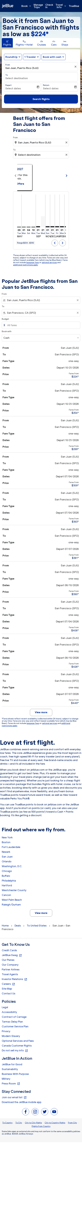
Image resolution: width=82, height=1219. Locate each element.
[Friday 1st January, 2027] (57, 226)
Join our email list (14, 1097)
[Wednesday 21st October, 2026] (43, 221)
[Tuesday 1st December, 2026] (52, 226)
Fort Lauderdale (11, 847)
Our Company (10, 964)
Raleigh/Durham (11, 904)
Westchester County (14, 890)
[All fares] (42, 325)
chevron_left (54, 243)
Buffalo (6, 875)
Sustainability (10, 1069)
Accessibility (9, 1012)
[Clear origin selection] (67, 142)
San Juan (7, 856)
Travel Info (62, 6)
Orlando (6, 861)
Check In (49, 6)
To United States (37, 925)
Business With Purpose (15, 1073)
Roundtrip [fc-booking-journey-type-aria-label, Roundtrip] (11, 56)
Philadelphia (9, 880)
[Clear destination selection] (67, 154)
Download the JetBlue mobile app (21, 1102)
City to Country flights (55, 1123)
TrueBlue (74, 5)
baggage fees (32, 262)
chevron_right (62, 243)
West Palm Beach (12, 899)
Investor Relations (14, 979)
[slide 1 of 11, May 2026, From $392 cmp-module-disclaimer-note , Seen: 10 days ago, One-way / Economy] (40, 175)
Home (5, 925)
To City (18, 1123)
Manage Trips (38, 6)
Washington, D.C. (12, 866)
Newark (6, 851)
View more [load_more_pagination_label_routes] (41, 912)
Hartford (7, 885)
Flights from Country (41, 1126)
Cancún (6, 894)
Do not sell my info (15, 1050)
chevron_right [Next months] (66, 175)
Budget (5, 319)
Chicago (7, 871)
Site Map (7, 988)
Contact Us (8, 993)
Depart (8, 85)
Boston (6, 842)
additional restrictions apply (25, 265)
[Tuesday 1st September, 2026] (38, 226)
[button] (31, 57)
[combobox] (41, 142)
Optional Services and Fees (18, 1040)
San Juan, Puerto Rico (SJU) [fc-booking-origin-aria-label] (22, 68)
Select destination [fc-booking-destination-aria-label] (16, 78)
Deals (18, 925)
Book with (6, 331)
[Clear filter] (76, 66)
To (6, 75)
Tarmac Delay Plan (12, 1021)
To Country (7, 1123)
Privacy (6, 1031)
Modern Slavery (11, 1036)
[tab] (7, 43)
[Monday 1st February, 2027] (62, 226)
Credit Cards (9, 950)
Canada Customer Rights (17, 1045)
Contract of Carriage (14, 1016)
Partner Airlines (10, 969)
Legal (5, 1007)
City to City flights (33, 1123)
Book (26, 6)
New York (7, 837)
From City (72, 1123)
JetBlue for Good (12, 1064)
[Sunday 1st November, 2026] (48, 226)
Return (46, 85)
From (7, 65)
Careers (8, 984)
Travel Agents (10, 974)
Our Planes (8, 959)
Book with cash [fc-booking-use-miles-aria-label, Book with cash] (52, 56)
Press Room (11, 1083)
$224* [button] (40, 34)
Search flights (41, 99)
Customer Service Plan (15, 1026)
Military (6, 1078)
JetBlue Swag (12, 955)
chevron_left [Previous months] (15, 175)
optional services (49, 262)
